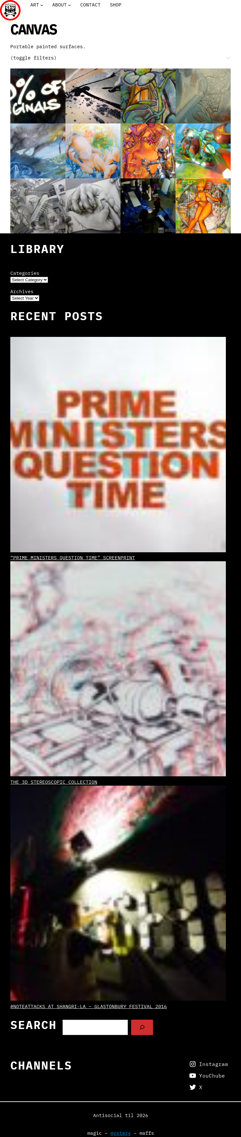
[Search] (142, 1027)
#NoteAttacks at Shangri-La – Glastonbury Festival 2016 (88, 1006)
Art (34, 5)
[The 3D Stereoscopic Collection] (118, 669)
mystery (121, 1133)
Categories (24, 273)
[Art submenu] (41, 5)
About (59, 5)
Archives (22, 291)
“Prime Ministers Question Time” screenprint (72, 558)
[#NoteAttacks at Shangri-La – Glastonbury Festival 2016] (118, 894)
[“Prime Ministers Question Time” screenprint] (118, 445)
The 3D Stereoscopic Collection (53, 782)
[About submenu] (69, 5)
